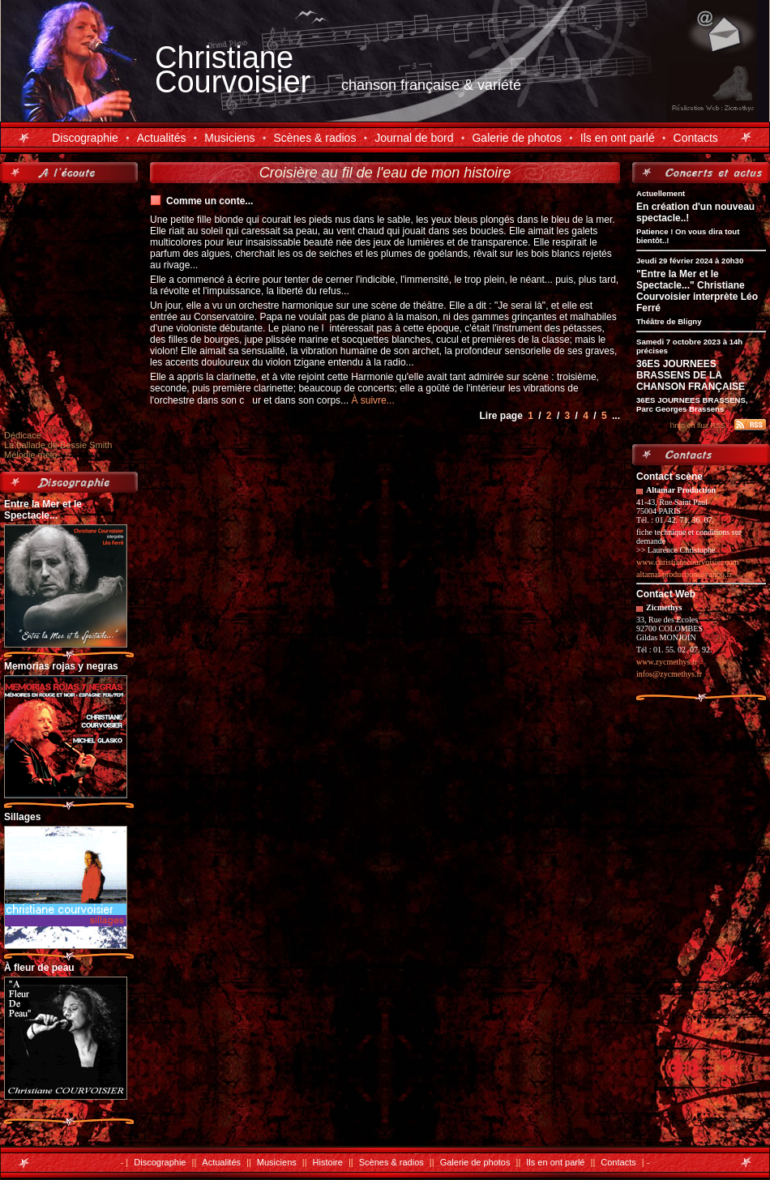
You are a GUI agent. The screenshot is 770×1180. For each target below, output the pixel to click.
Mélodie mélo (30, 455)
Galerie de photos (517, 137)
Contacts (696, 137)
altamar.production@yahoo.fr (684, 574)
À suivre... (372, 400)
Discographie (85, 137)
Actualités (161, 137)
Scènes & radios (314, 137)
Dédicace (22, 435)
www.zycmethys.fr (666, 661)
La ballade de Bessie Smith (58, 445)
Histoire (328, 1162)
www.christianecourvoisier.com (687, 562)
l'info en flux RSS (697, 425)
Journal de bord (413, 137)
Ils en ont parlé (617, 137)
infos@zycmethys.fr (669, 673)
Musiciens (229, 137)
